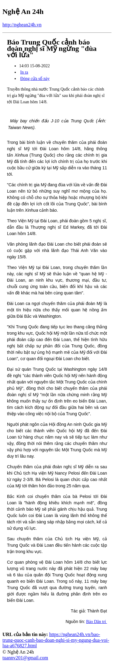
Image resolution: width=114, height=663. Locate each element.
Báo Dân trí (96, 621)
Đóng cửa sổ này (35, 78)
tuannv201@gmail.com (25, 657)
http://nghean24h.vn (21, 24)
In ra (24, 72)
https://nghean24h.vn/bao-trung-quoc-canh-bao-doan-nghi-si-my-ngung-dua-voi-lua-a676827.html (55, 640)
